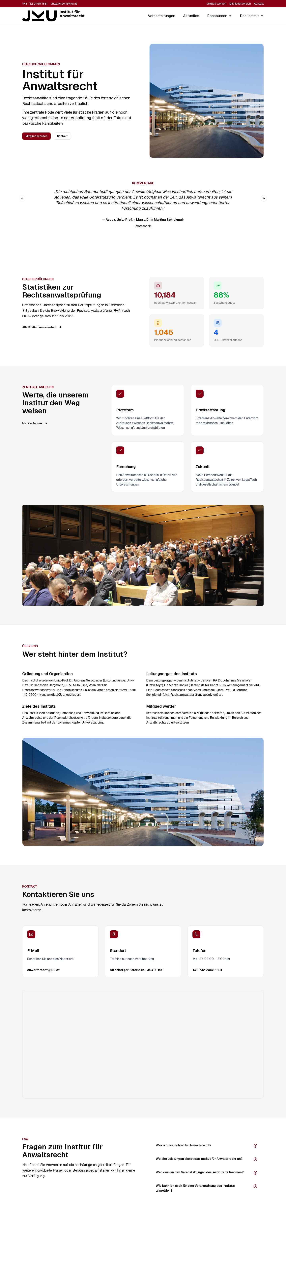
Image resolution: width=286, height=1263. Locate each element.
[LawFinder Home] (53, 15)
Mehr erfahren (34, 423)
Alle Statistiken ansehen (42, 327)
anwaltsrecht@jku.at (64, 3)
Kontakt (259, 3)
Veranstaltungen (161, 15)
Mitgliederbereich (240, 3)
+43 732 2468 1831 (34, 3)
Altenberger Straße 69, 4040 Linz (136, 970)
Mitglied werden (216, 3)
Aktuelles (191, 15)
